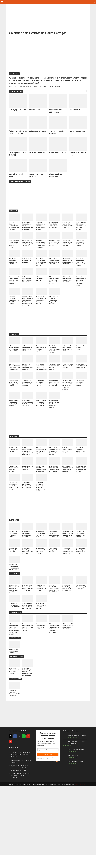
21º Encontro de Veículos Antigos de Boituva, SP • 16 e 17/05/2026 (27, 413)
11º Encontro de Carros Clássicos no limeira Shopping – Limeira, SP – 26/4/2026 (41, 319)
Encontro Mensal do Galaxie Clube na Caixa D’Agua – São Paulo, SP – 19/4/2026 (81, 231)
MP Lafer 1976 (75, 110)
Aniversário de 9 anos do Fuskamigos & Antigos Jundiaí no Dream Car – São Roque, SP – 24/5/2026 (67, 416)
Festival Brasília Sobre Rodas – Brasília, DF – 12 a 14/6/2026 (81, 488)
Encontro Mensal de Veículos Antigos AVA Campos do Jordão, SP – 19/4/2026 (14, 254)
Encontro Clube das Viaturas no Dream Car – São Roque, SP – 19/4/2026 (27, 253)
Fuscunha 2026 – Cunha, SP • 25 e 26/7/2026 (54, 599)
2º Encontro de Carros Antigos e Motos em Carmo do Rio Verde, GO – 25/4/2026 (41, 274)
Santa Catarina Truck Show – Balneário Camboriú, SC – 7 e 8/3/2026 (67, 373)
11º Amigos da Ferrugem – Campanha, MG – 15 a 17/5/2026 (27, 393)
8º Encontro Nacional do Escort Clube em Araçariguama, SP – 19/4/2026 (54, 253)
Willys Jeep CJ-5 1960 (56, 157)
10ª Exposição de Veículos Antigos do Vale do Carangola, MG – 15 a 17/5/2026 (41, 394)
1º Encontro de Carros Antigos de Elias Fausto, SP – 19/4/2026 (80, 252)
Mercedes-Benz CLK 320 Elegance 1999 (57, 111)
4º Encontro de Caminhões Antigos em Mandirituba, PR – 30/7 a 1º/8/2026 (14, 620)
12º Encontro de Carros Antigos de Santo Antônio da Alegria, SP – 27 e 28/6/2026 (14, 530)
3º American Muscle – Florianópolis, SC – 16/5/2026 (67, 393)
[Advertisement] (48, 18)
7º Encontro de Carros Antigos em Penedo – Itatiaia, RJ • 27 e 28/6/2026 (27, 530)
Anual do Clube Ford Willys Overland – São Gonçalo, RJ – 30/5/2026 (13, 438)
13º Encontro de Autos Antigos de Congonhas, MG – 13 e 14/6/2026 (54, 509)
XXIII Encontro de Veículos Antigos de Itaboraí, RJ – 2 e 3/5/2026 (41, 372)
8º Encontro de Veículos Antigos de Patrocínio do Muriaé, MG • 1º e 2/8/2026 (14, 644)
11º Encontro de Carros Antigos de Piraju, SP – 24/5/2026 (81, 413)
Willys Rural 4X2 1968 (36, 133)
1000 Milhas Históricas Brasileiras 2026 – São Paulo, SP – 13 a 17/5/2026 (14, 394)
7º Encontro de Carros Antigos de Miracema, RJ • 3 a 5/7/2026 (14, 580)
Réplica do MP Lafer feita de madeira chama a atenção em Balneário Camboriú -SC (21, 837)
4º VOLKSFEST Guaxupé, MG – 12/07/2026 (13, 599)
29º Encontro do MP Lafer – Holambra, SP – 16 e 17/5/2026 (81, 393)
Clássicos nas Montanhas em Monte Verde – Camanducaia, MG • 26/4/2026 (81, 274)
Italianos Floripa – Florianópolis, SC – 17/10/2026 (14, 715)
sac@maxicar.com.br (80, 853)
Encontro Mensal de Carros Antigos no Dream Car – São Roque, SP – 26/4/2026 (14, 295)
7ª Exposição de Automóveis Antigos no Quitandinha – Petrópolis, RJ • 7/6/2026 (54, 490)
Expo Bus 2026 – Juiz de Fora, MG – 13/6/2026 (27, 508)
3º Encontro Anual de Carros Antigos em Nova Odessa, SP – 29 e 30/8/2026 (27, 666)
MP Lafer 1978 (35, 110)
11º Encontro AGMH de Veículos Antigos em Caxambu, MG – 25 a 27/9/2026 (67, 689)
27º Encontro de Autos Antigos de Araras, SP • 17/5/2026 (41, 413)
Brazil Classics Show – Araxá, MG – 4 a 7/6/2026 (13, 488)
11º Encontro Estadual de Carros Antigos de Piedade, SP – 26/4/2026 (27, 294)
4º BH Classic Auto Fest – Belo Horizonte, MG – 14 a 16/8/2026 (41, 643)
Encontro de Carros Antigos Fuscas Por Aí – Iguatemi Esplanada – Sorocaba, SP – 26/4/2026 (80, 296)
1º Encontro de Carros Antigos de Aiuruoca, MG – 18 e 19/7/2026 (27, 600)
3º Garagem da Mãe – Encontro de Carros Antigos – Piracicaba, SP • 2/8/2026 (27, 645)
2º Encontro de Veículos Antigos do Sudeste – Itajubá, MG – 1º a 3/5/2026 (14, 373)
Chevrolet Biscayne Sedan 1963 (57, 179)
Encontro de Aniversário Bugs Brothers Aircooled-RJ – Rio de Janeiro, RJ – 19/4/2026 (41, 254)
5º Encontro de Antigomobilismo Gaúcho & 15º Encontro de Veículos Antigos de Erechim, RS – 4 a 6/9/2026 (14, 691)
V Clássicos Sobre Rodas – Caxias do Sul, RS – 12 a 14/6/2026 (67, 488)
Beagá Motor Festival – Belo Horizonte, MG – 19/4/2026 (14, 273)
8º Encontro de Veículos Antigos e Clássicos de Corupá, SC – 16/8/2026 (67, 644)
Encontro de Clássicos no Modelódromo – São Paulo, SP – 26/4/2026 (14, 318)
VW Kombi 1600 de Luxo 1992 (57, 133)
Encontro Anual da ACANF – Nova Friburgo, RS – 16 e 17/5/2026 (14, 413)
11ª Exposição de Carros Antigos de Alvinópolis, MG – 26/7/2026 (81, 600)
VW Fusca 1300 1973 (37, 156)
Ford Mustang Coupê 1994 (78, 133)
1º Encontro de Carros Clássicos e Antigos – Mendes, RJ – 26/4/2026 (67, 294)
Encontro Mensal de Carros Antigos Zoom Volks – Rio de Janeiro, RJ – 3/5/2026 (54, 374)
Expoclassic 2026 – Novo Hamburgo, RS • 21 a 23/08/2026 (81, 643)
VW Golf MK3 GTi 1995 (16, 179)
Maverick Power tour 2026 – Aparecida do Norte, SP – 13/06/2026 (41, 510)
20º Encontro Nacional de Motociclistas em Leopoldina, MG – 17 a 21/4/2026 (14, 231)
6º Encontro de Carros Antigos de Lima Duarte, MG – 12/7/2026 (81, 580)
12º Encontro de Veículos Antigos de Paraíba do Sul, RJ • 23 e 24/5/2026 (54, 414)
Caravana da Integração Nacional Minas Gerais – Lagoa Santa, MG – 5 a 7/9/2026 (27, 690)
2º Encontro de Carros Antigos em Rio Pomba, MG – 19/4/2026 (67, 252)
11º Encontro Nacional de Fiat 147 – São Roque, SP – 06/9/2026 (41, 688)
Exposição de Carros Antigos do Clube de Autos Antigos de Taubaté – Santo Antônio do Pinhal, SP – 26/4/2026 (27, 321)
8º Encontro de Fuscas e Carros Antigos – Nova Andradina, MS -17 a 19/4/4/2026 (27, 232)
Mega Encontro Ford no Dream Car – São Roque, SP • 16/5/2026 (54, 393)
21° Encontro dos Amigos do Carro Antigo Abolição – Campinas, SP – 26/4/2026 (54, 318)
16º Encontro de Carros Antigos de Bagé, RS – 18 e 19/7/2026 (41, 600)
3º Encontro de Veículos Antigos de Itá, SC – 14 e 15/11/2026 (14, 736)
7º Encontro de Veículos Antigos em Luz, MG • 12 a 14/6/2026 (14, 509)
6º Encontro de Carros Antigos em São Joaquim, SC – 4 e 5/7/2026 (27, 580)
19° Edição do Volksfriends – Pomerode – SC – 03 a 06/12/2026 (14, 761)
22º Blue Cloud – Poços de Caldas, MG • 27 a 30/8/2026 (14, 665)
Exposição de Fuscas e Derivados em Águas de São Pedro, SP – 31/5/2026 (40, 439)
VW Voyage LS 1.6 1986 (16, 111)
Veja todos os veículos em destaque (76, 91)
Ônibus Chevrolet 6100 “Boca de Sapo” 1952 (17, 134)
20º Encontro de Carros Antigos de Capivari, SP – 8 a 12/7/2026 (41, 580)
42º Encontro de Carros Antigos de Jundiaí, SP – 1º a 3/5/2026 (27, 372)
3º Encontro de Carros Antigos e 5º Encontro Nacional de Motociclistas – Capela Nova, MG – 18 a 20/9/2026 (54, 691)
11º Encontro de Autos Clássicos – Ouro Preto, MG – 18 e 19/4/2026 (54, 230)
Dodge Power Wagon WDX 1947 (38, 179)
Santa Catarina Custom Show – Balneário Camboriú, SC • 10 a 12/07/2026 (54, 581)
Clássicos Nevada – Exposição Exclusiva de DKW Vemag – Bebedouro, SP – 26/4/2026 (54, 295)
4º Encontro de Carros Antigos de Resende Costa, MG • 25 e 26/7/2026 (67, 601)
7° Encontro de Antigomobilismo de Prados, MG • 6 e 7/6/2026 (41, 488)
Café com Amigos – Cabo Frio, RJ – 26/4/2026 (41, 292)
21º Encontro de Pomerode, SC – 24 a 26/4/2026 (27, 272)
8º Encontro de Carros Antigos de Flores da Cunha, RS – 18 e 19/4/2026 (67, 231)
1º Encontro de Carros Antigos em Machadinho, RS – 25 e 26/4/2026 (67, 274)
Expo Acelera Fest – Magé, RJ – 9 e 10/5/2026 (81, 371)
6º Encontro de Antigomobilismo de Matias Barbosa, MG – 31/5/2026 (27, 438)
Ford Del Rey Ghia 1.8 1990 (78, 157)
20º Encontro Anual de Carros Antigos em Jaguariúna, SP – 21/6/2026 (81, 510)
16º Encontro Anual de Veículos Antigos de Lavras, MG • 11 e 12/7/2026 (67, 581)
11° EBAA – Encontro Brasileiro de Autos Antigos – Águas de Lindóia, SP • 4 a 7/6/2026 (27, 490)
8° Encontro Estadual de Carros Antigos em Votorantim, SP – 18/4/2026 (40, 231)
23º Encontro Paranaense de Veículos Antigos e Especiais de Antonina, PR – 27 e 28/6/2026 (41, 531)
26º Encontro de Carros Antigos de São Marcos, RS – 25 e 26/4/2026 (54, 274)
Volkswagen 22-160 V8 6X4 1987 (17, 157)
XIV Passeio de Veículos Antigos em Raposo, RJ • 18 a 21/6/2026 (67, 509)
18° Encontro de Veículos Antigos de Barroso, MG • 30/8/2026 (41, 665)
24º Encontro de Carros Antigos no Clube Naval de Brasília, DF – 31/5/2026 (54, 438)
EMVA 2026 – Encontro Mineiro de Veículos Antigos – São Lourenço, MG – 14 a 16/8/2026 (54, 645)
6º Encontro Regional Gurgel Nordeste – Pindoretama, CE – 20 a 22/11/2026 (27, 738)
